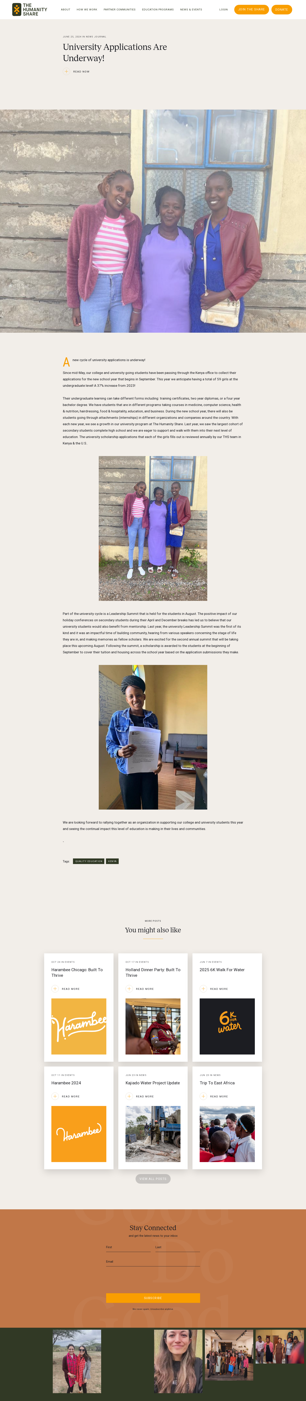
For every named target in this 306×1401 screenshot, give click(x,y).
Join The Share (251, 9)
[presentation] (153, 1279)
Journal (100, 36)
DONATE (281, 9)
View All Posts (153, 1179)
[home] (29, 9)
